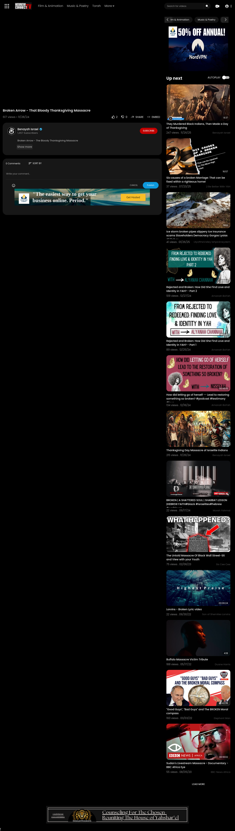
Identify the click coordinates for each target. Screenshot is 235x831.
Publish (150, 185)
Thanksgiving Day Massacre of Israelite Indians (197, 450)
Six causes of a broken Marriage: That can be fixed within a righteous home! (195, 179)
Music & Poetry (78, 6)
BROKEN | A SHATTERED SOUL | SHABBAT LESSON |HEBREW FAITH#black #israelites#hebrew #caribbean (196, 504)
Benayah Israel (30, 129)
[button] (228, 6)
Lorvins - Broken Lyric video (184, 609)
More (110, 6)
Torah (97, 6)
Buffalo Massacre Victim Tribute (187, 659)
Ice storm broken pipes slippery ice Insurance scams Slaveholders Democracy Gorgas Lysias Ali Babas (197, 235)
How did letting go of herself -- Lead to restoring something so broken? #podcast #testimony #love (197, 398)
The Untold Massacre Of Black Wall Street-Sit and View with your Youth (195, 557)
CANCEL (134, 185)
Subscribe (148, 130)
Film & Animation (50, 6)
